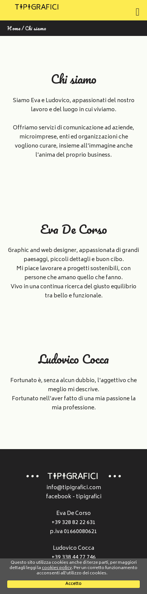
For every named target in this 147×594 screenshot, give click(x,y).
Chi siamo (35, 28)
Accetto (73, 584)
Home (14, 28)
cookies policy (57, 568)
